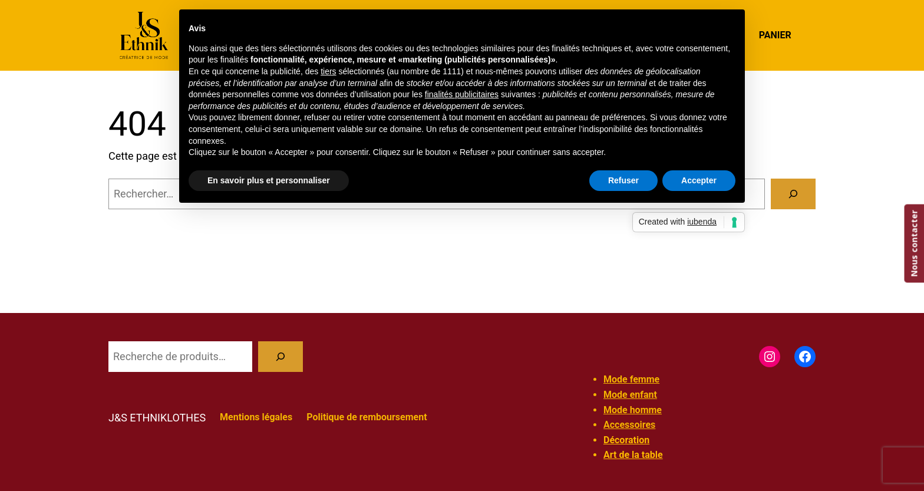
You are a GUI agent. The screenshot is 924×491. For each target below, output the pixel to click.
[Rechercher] (793, 194)
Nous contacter (913, 243)
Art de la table (633, 454)
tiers (328, 71)
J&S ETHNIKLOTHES (157, 417)
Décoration (626, 440)
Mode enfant (630, 394)
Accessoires (629, 424)
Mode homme (632, 410)
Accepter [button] (699, 180)
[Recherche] (280, 356)
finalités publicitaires (462, 94)
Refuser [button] (623, 180)
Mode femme (631, 379)
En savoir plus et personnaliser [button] (268, 180)
